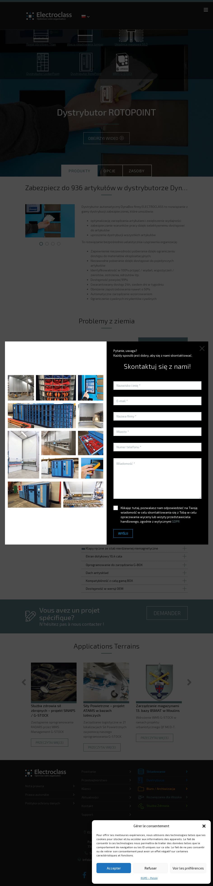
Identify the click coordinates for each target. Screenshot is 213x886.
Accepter (114, 868)
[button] (204, 826)
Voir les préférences (188, 868)
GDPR (176, 521)
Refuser (151, 868)
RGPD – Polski (149, 877)
